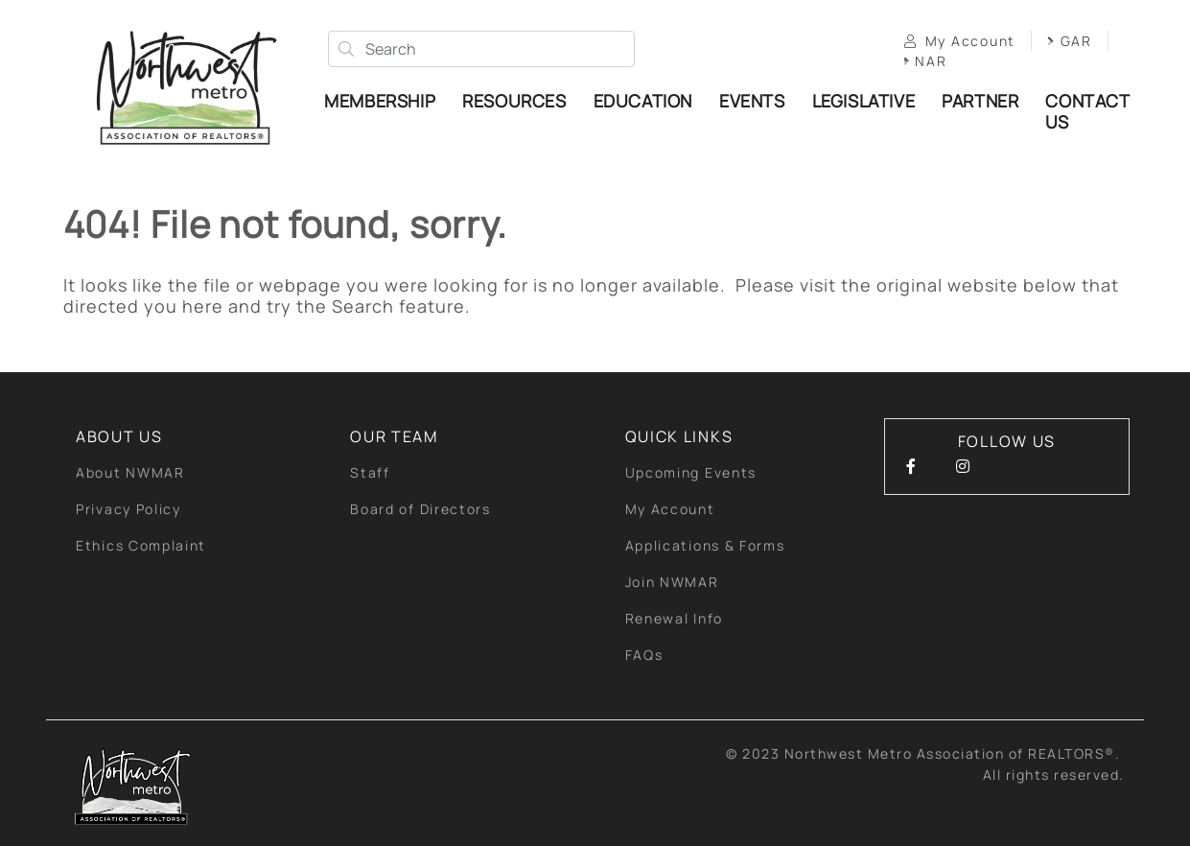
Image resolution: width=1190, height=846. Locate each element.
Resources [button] (514, 100)
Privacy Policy (128, 509)
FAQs (644, 655)
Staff (370, 472)
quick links (679, 436)
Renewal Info (674, 618)
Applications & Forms (705, 545)
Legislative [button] (864, 100)
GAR (1069, 41)
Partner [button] (980, 100)
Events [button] (752, 100)
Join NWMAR (672, 582)
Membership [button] (379, 100)
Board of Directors (420, 509)
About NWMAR (130, 472)
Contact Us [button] (1087, 111)
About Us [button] (119, 436)
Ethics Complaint (141, 545)
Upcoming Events (691, 472)
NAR (925, 61)
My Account (959, 41)
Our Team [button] (394, 436)
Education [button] (643, 100)
